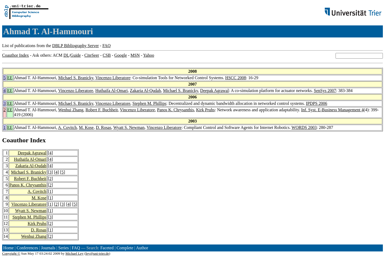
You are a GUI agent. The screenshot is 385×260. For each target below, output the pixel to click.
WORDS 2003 (304, 127)
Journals (48, 248)
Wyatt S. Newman (129, 127)
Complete (125, 248)
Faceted (107, 248)
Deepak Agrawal (214, 90)
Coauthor (15, 140)
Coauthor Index (15, 55)
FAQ (106, 45)
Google (120, 55)
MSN (135, 55)
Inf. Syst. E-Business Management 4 (332, 110)
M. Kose (86, 127)
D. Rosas (103, 127)
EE (10, 77)
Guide (75, 55)
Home (8, 248)
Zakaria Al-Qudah (145, 90)
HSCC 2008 (235, 77)
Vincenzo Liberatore (112, 77)
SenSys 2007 (325, 90)
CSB (107, 55)
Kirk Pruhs (205, 110)
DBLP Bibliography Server (75, 45)
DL (66, 55)
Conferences (27, 248)
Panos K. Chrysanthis (175, 110)
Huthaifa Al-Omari (111, 90)
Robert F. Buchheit (102, 110)
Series (63, 248)
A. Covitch (67, 127)
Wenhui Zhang (70, 110)
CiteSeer (91, 55)
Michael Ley (75, 253)
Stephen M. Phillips (149, 103)
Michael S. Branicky (75, 77)
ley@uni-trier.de (97, 253)
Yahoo (148, 55)
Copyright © (11, 253)
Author (142, 248)
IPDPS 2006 (316, 103)
